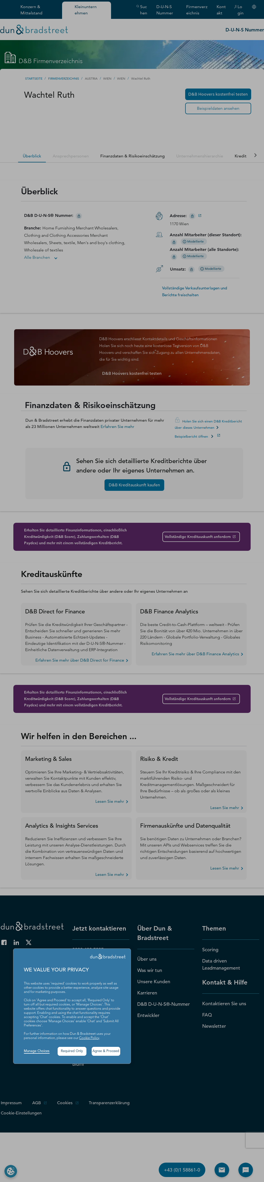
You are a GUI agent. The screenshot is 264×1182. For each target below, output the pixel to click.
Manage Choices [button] (37, 1051)
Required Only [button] (72, 1051)
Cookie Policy (89, 1038)
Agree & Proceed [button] (105, 1051)
